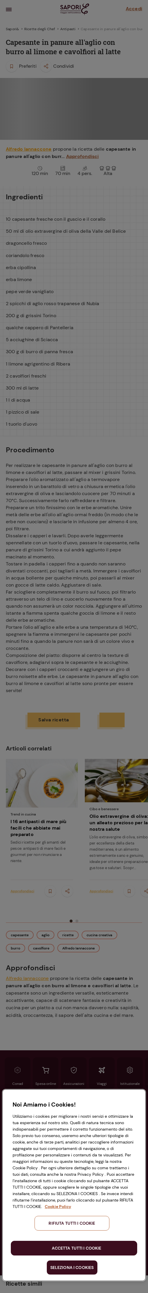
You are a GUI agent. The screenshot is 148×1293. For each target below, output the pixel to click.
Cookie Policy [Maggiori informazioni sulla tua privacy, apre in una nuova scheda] (58, 1206)
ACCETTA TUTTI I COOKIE (76, 1248)
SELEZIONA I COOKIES (72, 1267)
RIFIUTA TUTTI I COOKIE (72, 1223)
